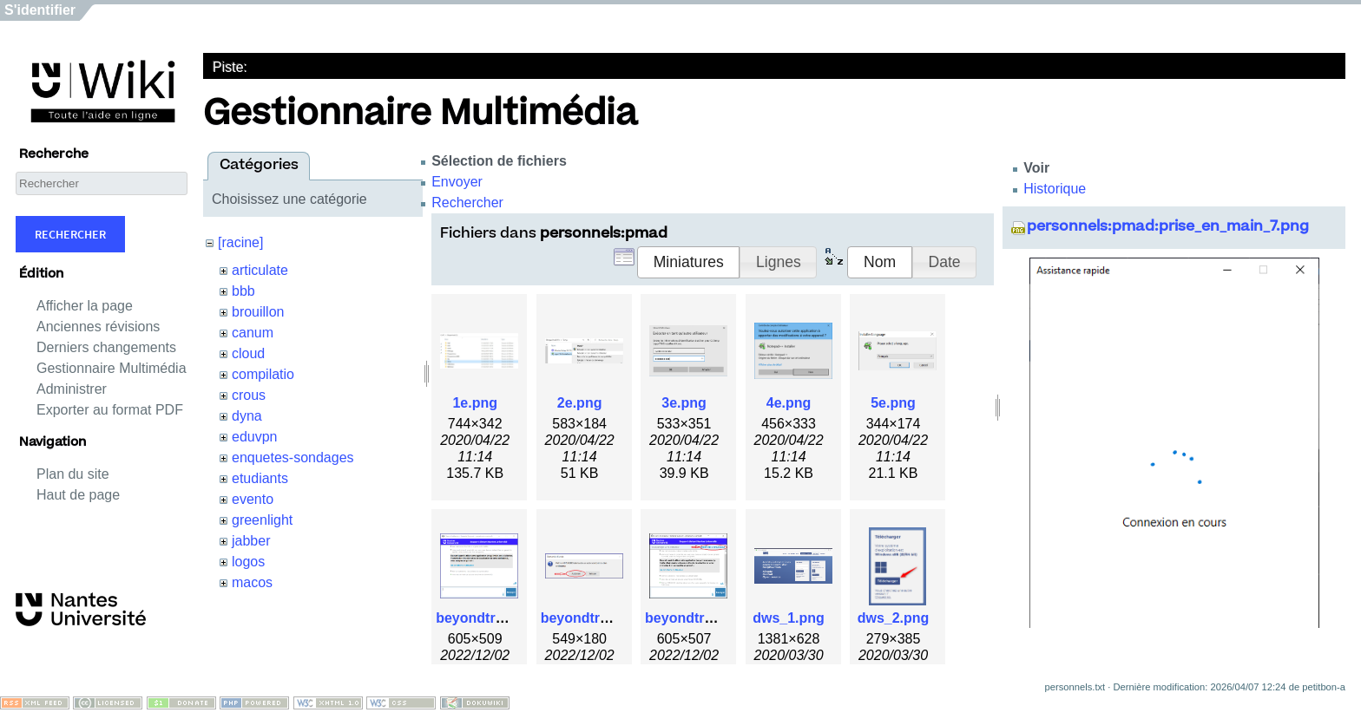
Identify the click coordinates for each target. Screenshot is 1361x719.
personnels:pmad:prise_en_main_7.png (1168, 227)
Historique (1054, 188)
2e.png (579, 402)
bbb (243, 291)
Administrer (71, 389)
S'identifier (40, 10)
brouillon (258, 311)
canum (252, 332)
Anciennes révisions (98, 326)
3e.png (684, 402)
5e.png (893, 402)
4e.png (789, 402)
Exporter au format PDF (109, 409)
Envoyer (457, 181)
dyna (247, 416)
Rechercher (70, 234)
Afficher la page (84, 305)
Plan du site (72, 474)
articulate (260, 270)
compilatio (263, 374)
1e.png (474, 402)
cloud (248, 353)
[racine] (240, 242)
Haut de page (78, 494)
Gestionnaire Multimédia (111, 368)
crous (249, 395)
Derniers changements (106, 347)
